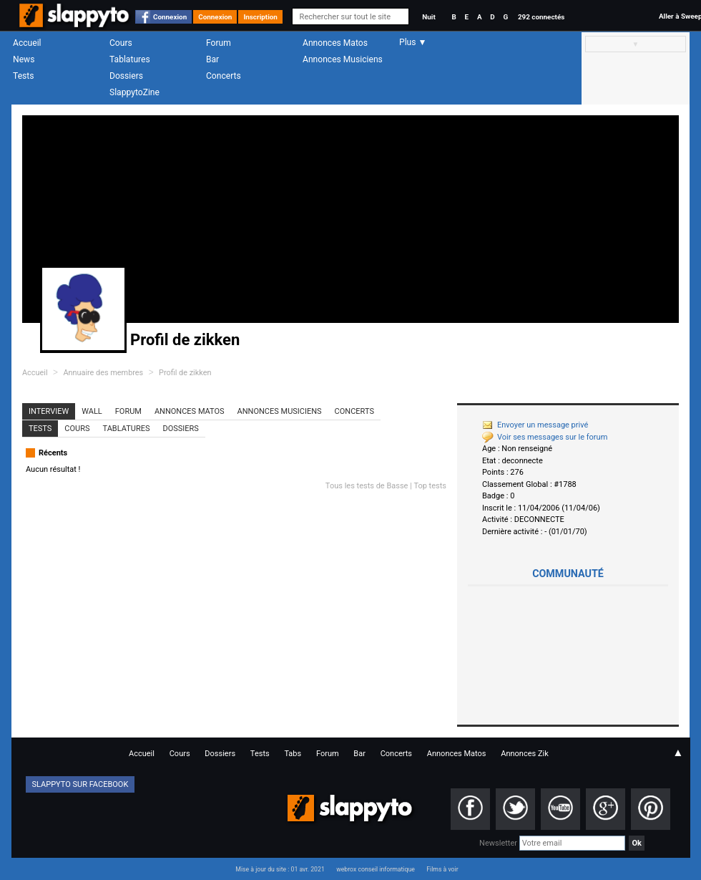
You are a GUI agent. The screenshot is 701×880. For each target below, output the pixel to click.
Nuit (428, 17)
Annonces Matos (335, 43)
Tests (23, 76)
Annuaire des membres (103, 372)
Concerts (223, 76)
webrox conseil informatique (375, 869)
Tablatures (129, 59)
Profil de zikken (185, 372)
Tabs (292, 753)
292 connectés (541, 17)
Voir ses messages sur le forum (544, 437)
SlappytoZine (134, 92)
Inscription (260, 17)
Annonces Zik (525, 753)
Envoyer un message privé (535, 425)
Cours (120, 43)
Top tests (429, 485)
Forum (218, 43)
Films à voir (442, 869)
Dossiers (126, 76)
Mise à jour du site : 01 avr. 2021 (279, 869)
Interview (49, 411)
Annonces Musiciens (343, 59)
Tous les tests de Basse (366, 485)
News (23, 59)
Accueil (27, 43)
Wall (92, 411)
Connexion (170, 17)
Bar (212, 59)
